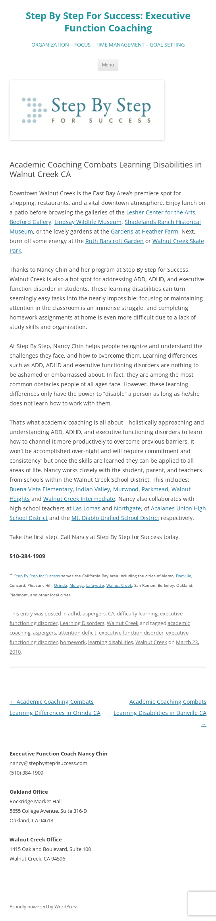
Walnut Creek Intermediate (79, 498)
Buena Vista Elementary (41, 489)
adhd (74, 613)
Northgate (127, 508)
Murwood (126, 489)
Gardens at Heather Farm (144, 231)
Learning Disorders (82, 623)
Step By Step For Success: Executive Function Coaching (108, 22)
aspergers (94, 613)
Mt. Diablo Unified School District (115, 518)
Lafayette (95, 585)
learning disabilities (110, 642)
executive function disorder (131, 632)
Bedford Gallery (30, 222)
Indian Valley (93, 489)
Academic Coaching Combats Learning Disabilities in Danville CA (160, 713)
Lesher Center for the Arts (160, 212)
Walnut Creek (123, 623)
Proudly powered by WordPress (44, 906)
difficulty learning (137, 613)
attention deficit (77, 632)
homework (73, 642)
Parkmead (155, 489)
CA (111, 613)
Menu (108, 65)
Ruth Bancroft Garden (114, 241)
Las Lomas (86, 508)
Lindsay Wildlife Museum (88, 222)
